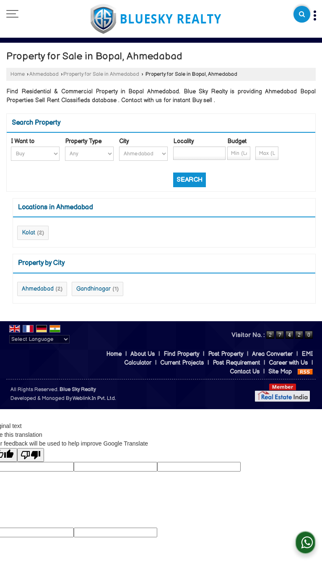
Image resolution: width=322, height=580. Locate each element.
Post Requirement (236, 362)
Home (17, 74)
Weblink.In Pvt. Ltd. (94, 398)
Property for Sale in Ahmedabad (101, 74)
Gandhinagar (93, 288)
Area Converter (272, 354)
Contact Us (245, 371)
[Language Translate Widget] (39, 339)
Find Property (181, 354)
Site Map (280, 371)
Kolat (28, 232)
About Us (142, 354)
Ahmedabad (44, 74)
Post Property (225, 354)
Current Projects (182, 362)
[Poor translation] (30, 455)
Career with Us (288, 362)
